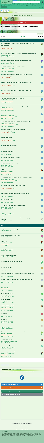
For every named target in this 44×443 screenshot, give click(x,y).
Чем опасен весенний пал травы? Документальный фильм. (13, 387)
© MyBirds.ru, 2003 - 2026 (7, 431)
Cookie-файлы (29, 423)
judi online (15, 2)
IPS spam (18, 429)
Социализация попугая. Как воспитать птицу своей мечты (13, 391)
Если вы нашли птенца (22, 22)
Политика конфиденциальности (18, 423)
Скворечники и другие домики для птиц (10, 384)
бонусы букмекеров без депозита (24, 2)
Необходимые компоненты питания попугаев (11, 394)
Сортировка (40, 34)
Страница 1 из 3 (22, 36)
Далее (39, 36)
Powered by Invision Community (22, 425)
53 (34, 53)
